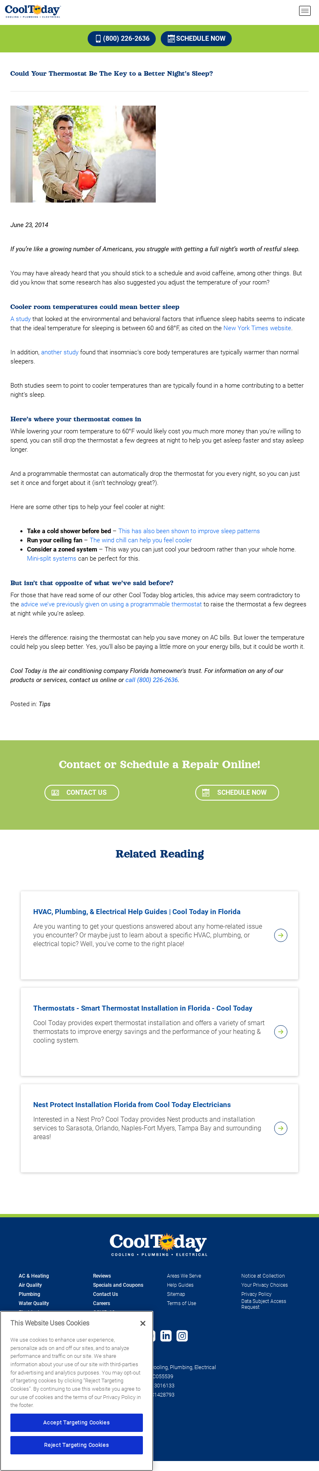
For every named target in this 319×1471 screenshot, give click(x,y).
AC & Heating (34, 1276)
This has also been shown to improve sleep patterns (189, 531)
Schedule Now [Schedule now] (197, 38)
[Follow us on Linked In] (166, 1336)
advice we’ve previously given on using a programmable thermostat (111, 604)
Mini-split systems (51, 558)
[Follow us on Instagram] (182, 1336)
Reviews (102, 1276)
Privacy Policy (256, 1294)
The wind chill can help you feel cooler (141, 540)
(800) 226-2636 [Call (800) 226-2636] (122, 38)
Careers (101, 1303)
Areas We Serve (184, 1276)
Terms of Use (181, 1303)
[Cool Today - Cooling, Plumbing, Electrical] (33, 11)
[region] (76, 1391)
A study (20, 319)
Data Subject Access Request (263, 1304)
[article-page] (280, 935)
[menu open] (305, 11)
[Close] (143, 1323)
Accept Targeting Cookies (76, 1422)
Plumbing (29, 1294)
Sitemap (176, 1294)
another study (60, 352)
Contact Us (79, 792)
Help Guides (180, 1285)
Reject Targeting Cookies (76, 1445)
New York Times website (257, 328)
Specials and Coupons (118, 1285)
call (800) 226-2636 (151, 680)
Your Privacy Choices (264, 1285)
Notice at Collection (263, 1276)
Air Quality (30, 1285)
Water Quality (34, 1303)
